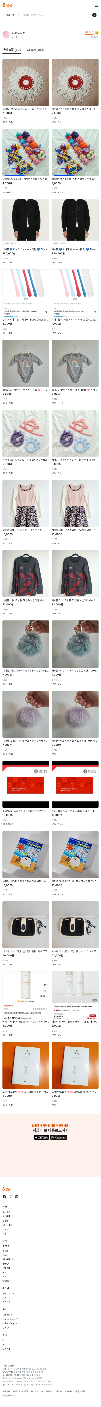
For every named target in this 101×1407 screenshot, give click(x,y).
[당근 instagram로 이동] (10, 1197)
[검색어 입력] (59, 15)
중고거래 (6, 1246)
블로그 (5, 1229)
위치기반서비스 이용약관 (51, 1391)
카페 (4, 1276)
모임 (4, 1272)
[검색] (94, 15)
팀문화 (5, 1220)
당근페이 (6, 1216)
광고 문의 (6, 1302)
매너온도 (95, 37)
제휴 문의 (6, 1298)
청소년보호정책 (8, 1395)
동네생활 (6, 1268)
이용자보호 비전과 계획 (75, 1391)
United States (10, 1319)
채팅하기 (6, 1281)
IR (3, 1340)
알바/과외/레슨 (8, 1259)
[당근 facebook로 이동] (4, 1197)
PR (3, 1344)
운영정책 (34, 1391)
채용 (4, 1234)
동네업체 (6, 1263)
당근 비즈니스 (8, 1293)
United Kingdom (11, 1323)
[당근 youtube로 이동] (17, 1197)
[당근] (7, 5)
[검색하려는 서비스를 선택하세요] (12, 15)
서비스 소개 (7, 1225)
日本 (5, 1328)
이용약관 (6, 1391)
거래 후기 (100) (34, 50)
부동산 (5, 1250)
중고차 (5, 1255)
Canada (7, 1314)
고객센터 (6, 1349)
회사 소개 (6, 1212)
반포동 (14, 36)
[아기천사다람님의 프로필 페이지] (6, 34)
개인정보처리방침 (20, 1391)
